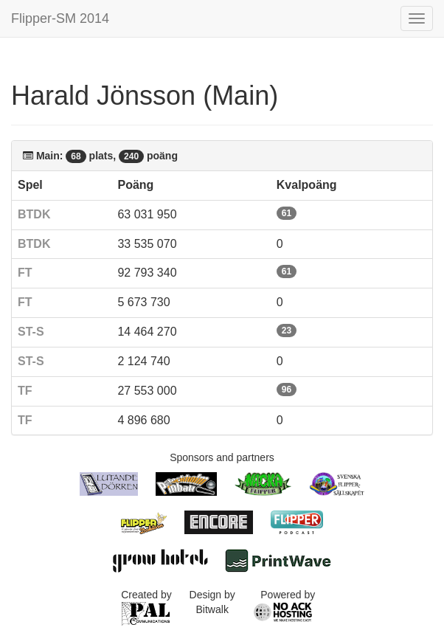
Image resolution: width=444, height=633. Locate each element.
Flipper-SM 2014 (60, 18)
